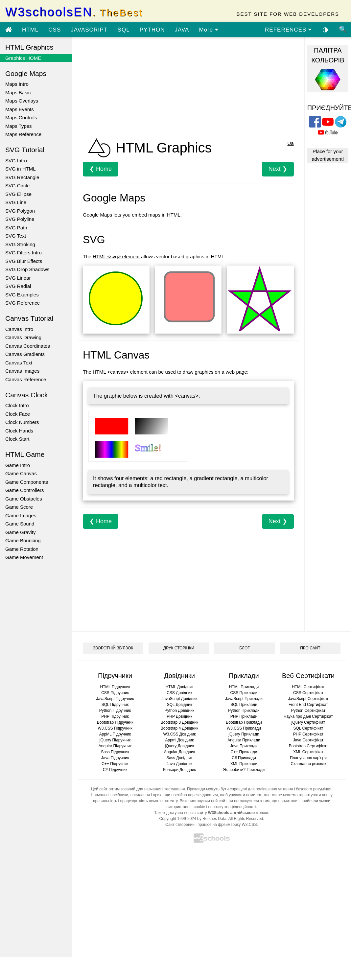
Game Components (26, 482)
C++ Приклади (244, 752)
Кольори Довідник (179, 769)
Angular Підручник (115, 746)
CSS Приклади (244, 692)
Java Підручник (115, 758)
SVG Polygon (20, 211)
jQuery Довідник (179, 746)
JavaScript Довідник (180, 698)
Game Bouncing (23, 540)
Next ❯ (278, 169)
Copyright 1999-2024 (177, 818)
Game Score (19, 507)
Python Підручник (115, 710)
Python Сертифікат (308, 710)
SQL (124, 30)
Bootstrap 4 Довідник (179, 728)
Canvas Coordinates (27, 346)
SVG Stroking (20, 244)
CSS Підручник (115, 692)
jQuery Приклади (243, 734)
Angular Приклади (243, 740)
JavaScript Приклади (244, 698)
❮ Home (100, 169)
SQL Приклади (243, 704)
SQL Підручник (115, 704)
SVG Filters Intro (23, 252)
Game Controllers (24, 490)
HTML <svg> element (116, 256)
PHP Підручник (115, 716)
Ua (290, 143)
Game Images (20, 515)
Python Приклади (243, 710)
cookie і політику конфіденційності (225, 807)
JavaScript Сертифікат (308, 698)
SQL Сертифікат (308, 728)
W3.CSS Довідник (179, 734)
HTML (30, 30)
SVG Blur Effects (23, 261)
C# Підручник (115, 769)
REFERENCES (288, 30)
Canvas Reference (25, 379)
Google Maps (97, 215)
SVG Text (15, 236)
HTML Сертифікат (308, 687)
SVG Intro (16, 160)
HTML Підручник (115, 687)
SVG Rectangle (22, 177)
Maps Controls (21, 117)
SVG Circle (17, 185)
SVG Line (15, 202)
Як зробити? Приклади (244, 769)
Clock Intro (17, 405)
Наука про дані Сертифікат (308, 716)
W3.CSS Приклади (244, 728)
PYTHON (152, 30)
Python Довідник (179, 710)
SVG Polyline (19, 219)
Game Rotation (21, 549)
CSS (54, 30)
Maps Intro (17, 84)
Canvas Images (22, 371)
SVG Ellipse (18, 194)
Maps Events (19, 109)
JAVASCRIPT (89, 30)
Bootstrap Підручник (115, 722)
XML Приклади (243, 763)
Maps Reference (23, 134)
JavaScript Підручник (115, 698)
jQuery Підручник (115, 740)
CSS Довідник (179, 692)
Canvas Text (18, 362)
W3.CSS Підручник (115, 728)
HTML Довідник (179, 687)
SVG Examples (22, 294)
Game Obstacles (23, 499)
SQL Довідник (179, 704)
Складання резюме (308, 763)
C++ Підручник (115, 763)
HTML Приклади (244, 687)
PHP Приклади (244, 716)
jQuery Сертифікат (308, 722)
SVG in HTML (20, 169)
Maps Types (18, 126)
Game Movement (24, 557)
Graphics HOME (23, 58)
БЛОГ (244, 648)
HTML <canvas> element (120, 372)
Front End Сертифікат (308, 704)
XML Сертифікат (308, 752)
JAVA (182, 30)
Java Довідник (179, 763)
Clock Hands (19, 430)
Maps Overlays (21, 101)
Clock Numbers (22, 422)
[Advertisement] (182, 88)
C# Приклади (244, 758)
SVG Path (16, 227)
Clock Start (17, 439)
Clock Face (17, 414)
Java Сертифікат (308, 740)
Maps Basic (18, 92)
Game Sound (19, 523)
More (208, 30)
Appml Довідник (179, 740)
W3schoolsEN (74, 12)
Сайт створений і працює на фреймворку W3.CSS (211, 824)
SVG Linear (18, 278)
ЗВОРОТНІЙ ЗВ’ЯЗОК (113, 648)
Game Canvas (21, 473)
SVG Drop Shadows (27, 269)
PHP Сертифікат (308, 734)
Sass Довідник (179, 758)
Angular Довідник (179, 752)
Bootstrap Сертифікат (308, 746)
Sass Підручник (115, 752)
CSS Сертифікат (308, 692)
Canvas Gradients (25, 354)
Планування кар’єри (308, 758)
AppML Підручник (115, 734)
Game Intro (17, 465)
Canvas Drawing (23, 337)
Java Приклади (243, 746)
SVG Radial (18, 286)
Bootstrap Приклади (244, 722)
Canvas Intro (19, 329)
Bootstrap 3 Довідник (179, 722)
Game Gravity (20, 532)
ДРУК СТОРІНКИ (178, 648)
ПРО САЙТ (310, 648)
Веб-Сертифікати (308, 675)
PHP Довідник (179, 716)
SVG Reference (22, 303)
